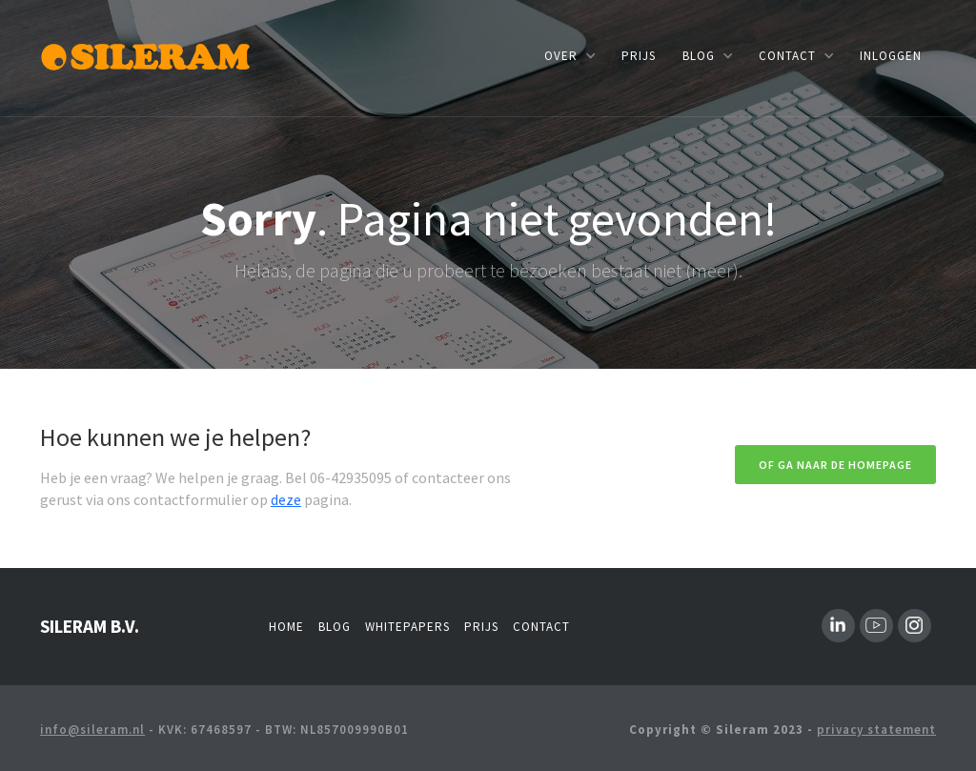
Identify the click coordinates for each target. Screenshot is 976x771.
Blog (334, 627)
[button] (569, 55)
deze (286, 499)
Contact (541, 627)
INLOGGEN (891, 56)
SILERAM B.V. (89, 627)
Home (286, 627)
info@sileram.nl (92, 729)
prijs (638, 56)
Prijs (481, 627)
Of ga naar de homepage (835, 464)
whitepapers (407, 627)
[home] (147, 55)
